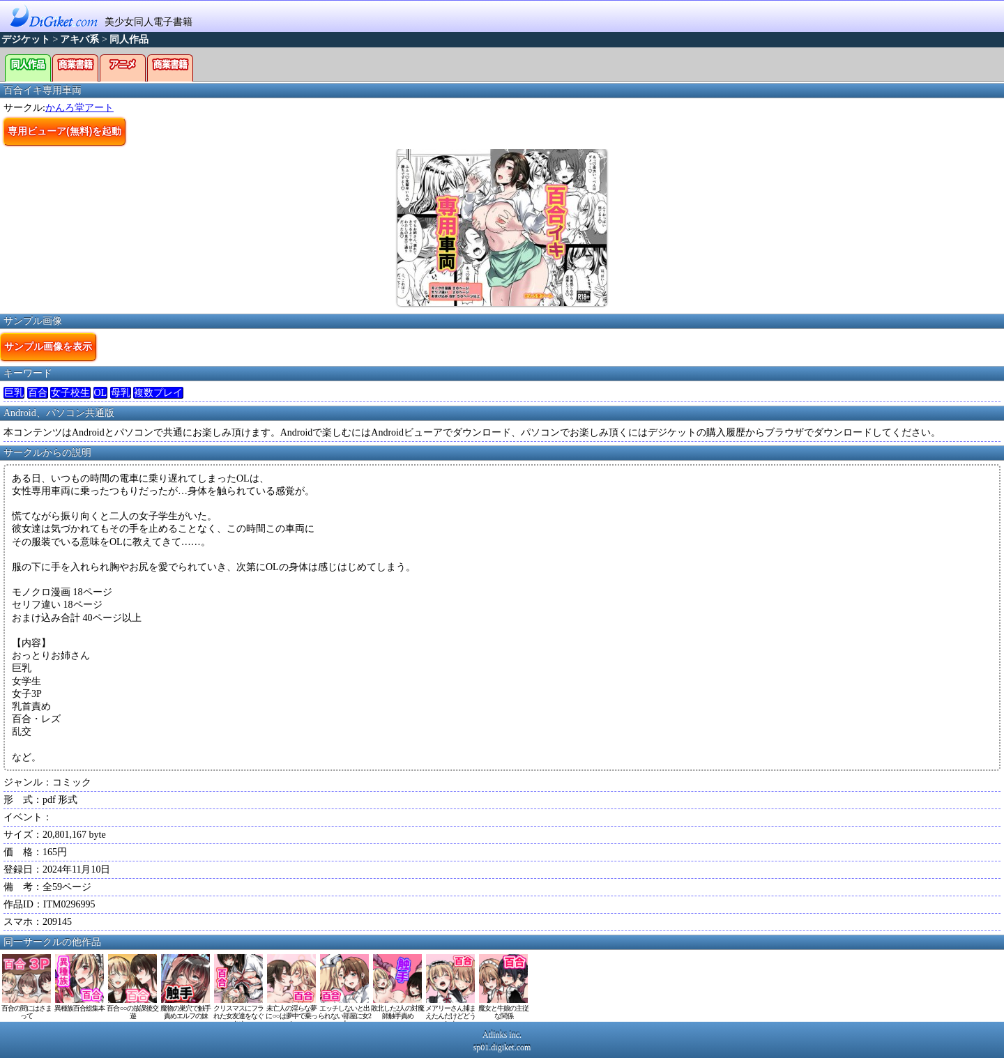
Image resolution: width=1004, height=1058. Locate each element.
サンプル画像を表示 (48, 346)
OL (100, 393)
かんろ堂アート (79, 107)
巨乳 (14, 393)
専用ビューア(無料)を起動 (64, 131)
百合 (37, 393)
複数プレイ (158, 393)
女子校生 (70, 393)
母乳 (120, 393)
